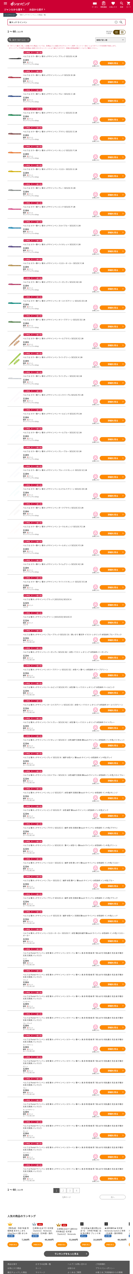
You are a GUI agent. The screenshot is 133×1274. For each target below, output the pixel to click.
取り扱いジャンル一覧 (17, 1265)
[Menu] (5, 3)
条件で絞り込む (19, 40)
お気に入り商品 (14, 1257)
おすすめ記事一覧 (43, 1253)
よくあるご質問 (74, 1261)
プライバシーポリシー (105, 1257)
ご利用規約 (100, 1253)
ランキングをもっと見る (67, 1242)
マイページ (40, 1261)
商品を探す (12, 1253)
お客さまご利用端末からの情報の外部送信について (109, 1262)
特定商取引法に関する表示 (107, 1268)
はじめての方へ (74, 1265)
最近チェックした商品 (17, 1261)
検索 (121, 22)
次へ (113, 1186)
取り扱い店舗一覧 (15, 1269)
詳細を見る (113, 63)
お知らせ (71, 1257)
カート (38, 1257)
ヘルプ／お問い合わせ (77, 1253)
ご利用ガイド (41, 1269)
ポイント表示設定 (43, 1265)
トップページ (10, 15)
